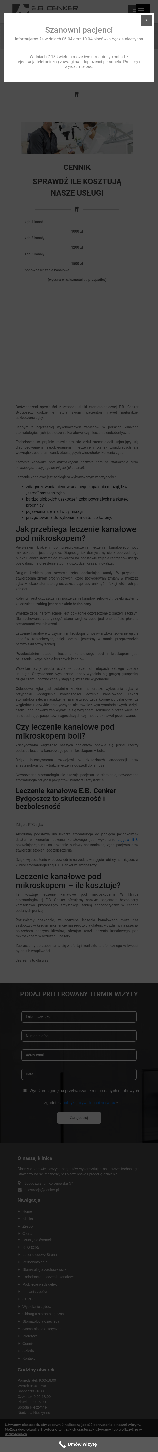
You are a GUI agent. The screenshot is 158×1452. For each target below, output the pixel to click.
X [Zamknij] (146, 20)
